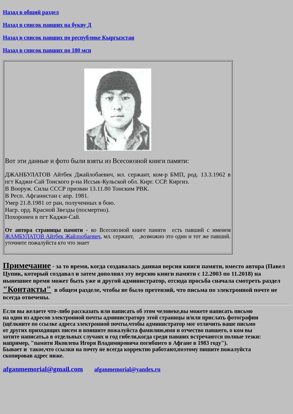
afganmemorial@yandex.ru (127, 369)
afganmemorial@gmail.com (43, 369)
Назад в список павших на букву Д (47, 25)
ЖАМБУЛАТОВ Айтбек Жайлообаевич (52, 236)
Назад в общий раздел (31, 12)
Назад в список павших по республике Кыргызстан (68, 38)
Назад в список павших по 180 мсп (47, 50)
